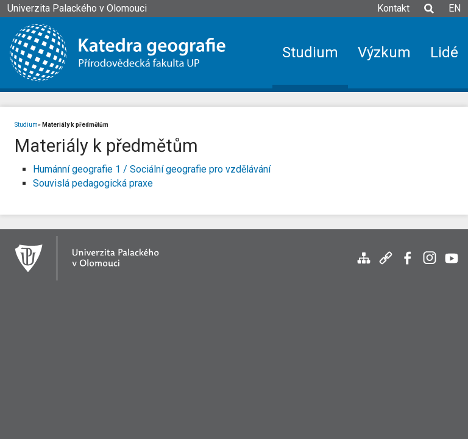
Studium (26, 124)
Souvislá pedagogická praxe (93, 183)
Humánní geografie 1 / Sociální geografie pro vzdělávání (152, 169)
